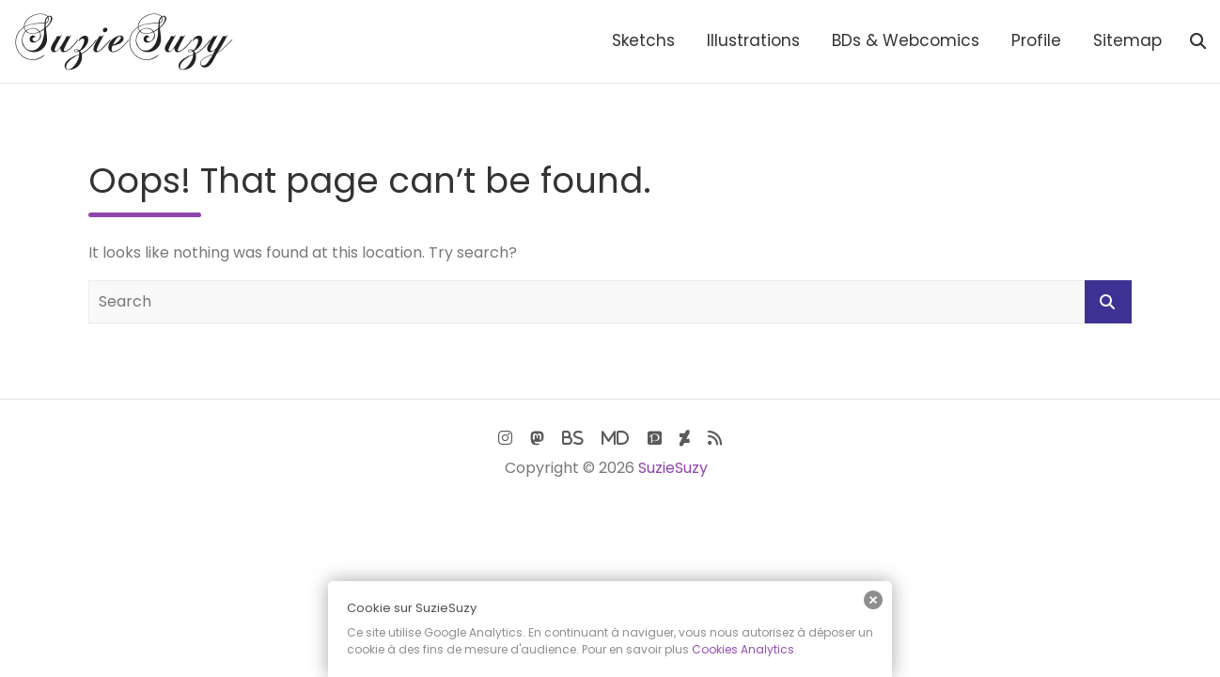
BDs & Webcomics (905, 40)
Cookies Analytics (743, 649)
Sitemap (1127, 40)
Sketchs (643, 40)
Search (1108, 301)
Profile (1036, 40)
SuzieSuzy (673, 468)
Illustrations (753, 40)
